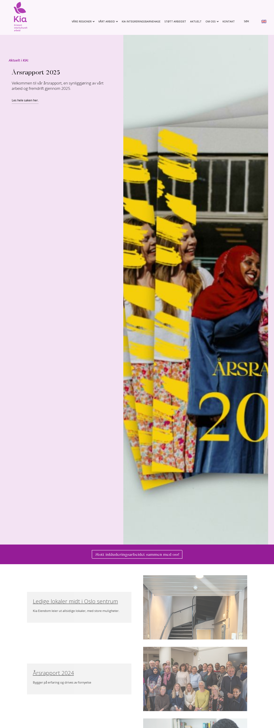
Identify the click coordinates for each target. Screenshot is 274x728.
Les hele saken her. (25, 100)
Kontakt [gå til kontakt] (228, 21)
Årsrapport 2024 (53, 673)
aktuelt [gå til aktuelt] (196, 21)
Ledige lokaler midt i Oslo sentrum (75, 601)
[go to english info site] (264, 22)
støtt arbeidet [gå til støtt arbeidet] (175, 21)
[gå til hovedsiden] (21, 16)
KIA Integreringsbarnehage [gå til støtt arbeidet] (141, 21)
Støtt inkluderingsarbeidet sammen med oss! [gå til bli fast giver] (137, 554)
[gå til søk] (244, 21)
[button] (83, 21)
